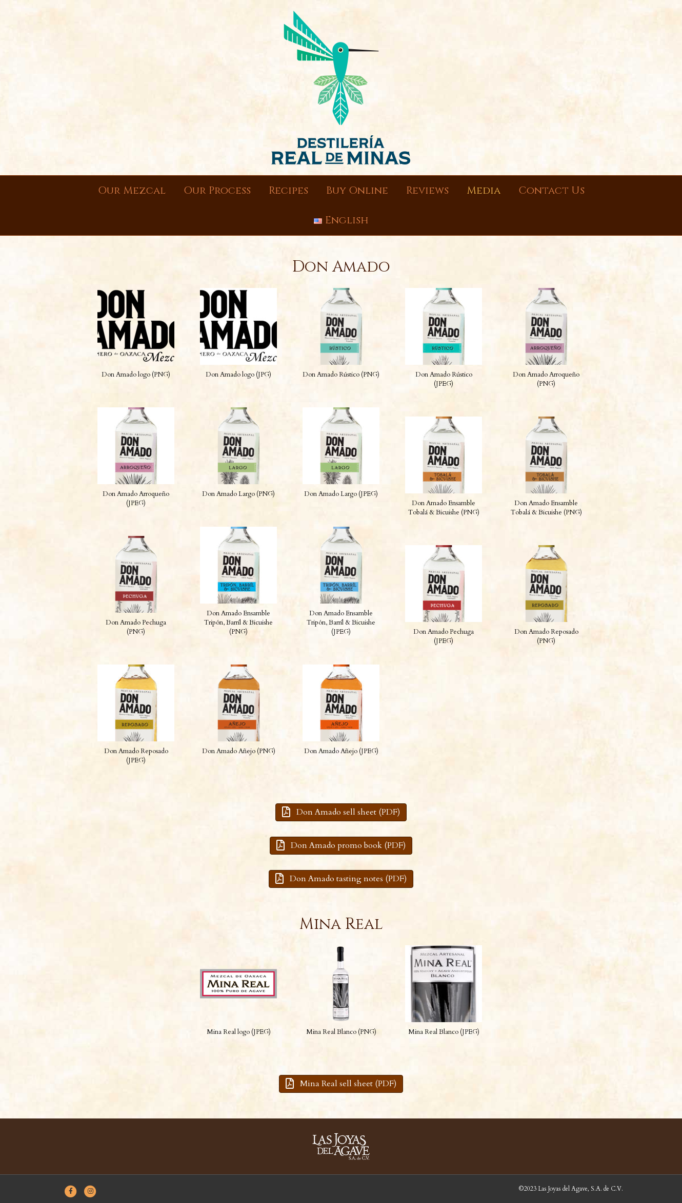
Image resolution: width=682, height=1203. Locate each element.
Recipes (288, 190)
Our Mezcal (132, 190)
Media (483, 190)
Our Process (217, 190)
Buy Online (357, 190)
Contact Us (551, 190)
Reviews (427, 190)
